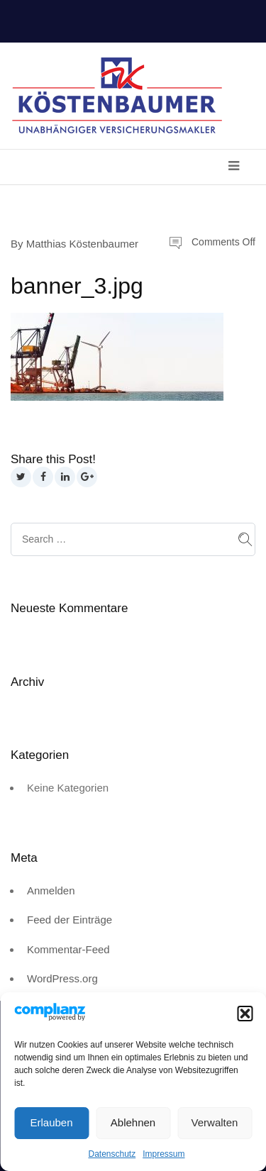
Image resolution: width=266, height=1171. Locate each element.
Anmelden (51, 890)
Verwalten (215, 1122)
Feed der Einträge (69, 920)
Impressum (163, 1154)
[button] (245, 1013)
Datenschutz (111, 1154)
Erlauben (51, 1122)
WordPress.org (62, 978)
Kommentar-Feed (68, 949)
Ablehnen (133, 1122)
